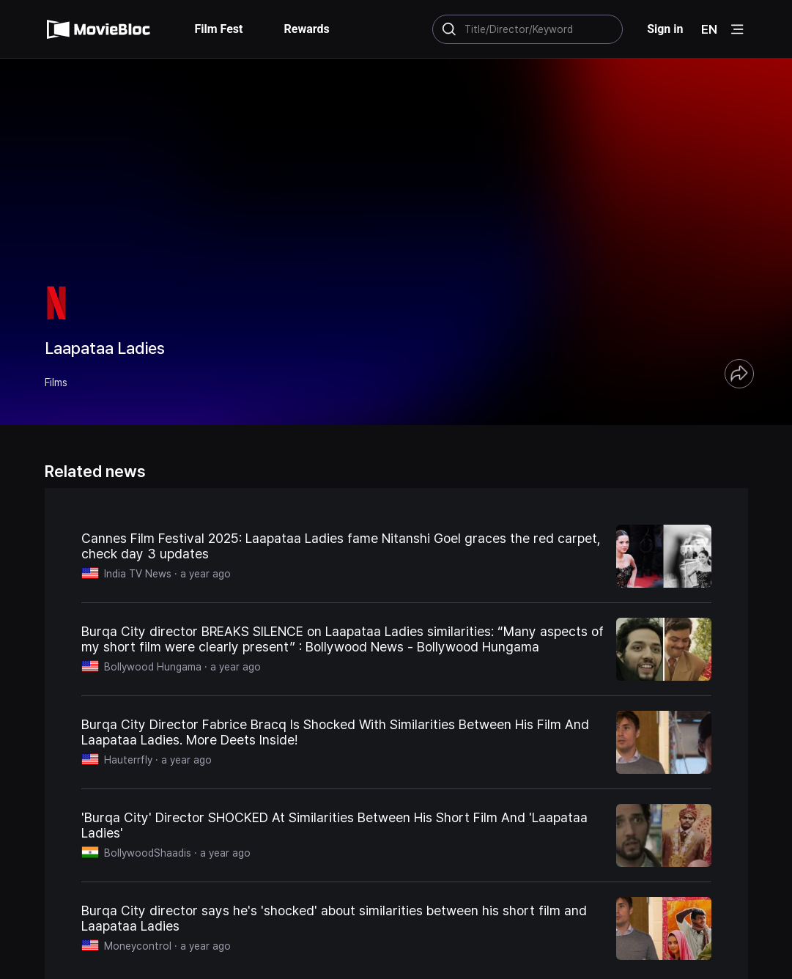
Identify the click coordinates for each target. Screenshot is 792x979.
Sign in (665, 29)
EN (709, 29)
